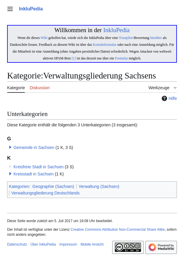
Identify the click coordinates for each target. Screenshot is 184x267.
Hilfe (168, 98)
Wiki (44, 38)
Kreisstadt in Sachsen (33, 174)
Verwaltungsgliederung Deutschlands (45, 193)
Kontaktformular (105, 45)
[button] (10, 147)
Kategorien (19, 186)
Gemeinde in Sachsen (33, 147)
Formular (121, 58)
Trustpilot (126, 38)
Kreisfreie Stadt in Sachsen (38, 166)
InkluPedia (116, 30)
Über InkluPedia (43, 244)
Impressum (68, 244)
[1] (74, 58)
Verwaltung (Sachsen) (99, 186)
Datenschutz (17, 244)
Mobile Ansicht (91, 244)
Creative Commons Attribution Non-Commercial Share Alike (118, 229)
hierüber (156, 38)
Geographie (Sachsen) (53, 186)
